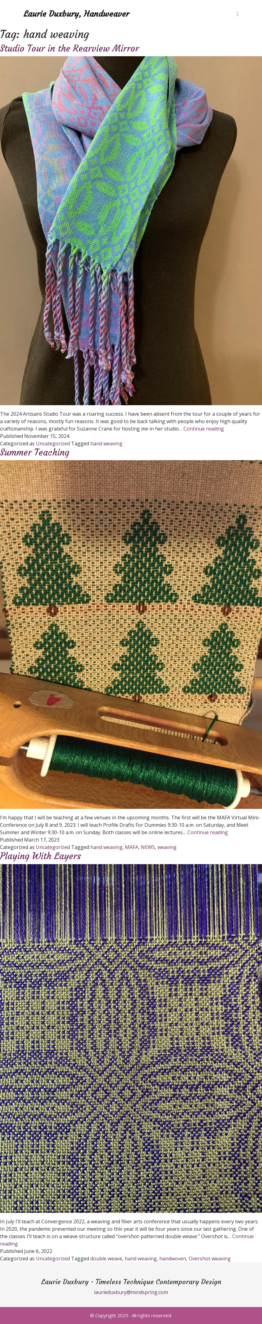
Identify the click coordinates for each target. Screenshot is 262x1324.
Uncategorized (53, 443)
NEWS (148, 847)
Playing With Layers (40, 856)
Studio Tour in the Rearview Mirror (69, 48)
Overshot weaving (210, 1258)
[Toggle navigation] (237, 14)
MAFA (131, 847)
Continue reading (203, 428)
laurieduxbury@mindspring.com (131, 1292)
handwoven (172, 1258)
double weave (106, 1258)
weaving (167, 847)
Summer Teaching (34, 452)
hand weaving (106, 443)
